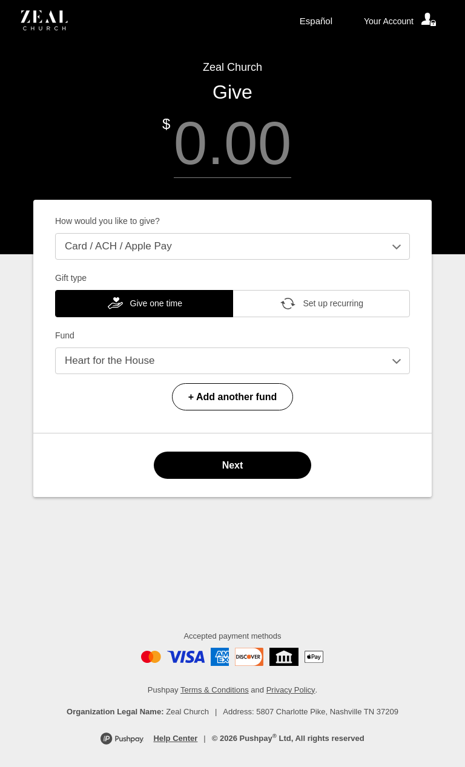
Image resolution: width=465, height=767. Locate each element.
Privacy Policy (290, 689)
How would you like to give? (107, 221)
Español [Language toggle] (316, 21)
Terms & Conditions (214, 689)
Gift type (71, 278)
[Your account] (400, 21)
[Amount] (232, 143)
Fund (64, 335)
